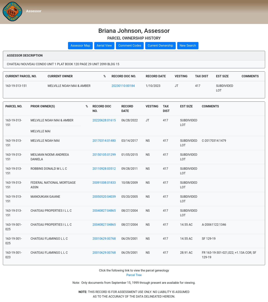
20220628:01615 (104, 120)
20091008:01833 (104, 182)
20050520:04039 (104, 196)
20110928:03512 (104, 168)
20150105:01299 (104, 154)
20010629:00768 (104, 238)
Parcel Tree (134, 275)
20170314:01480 (104, 140)
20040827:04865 (104, 210)
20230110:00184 (123, 86)
